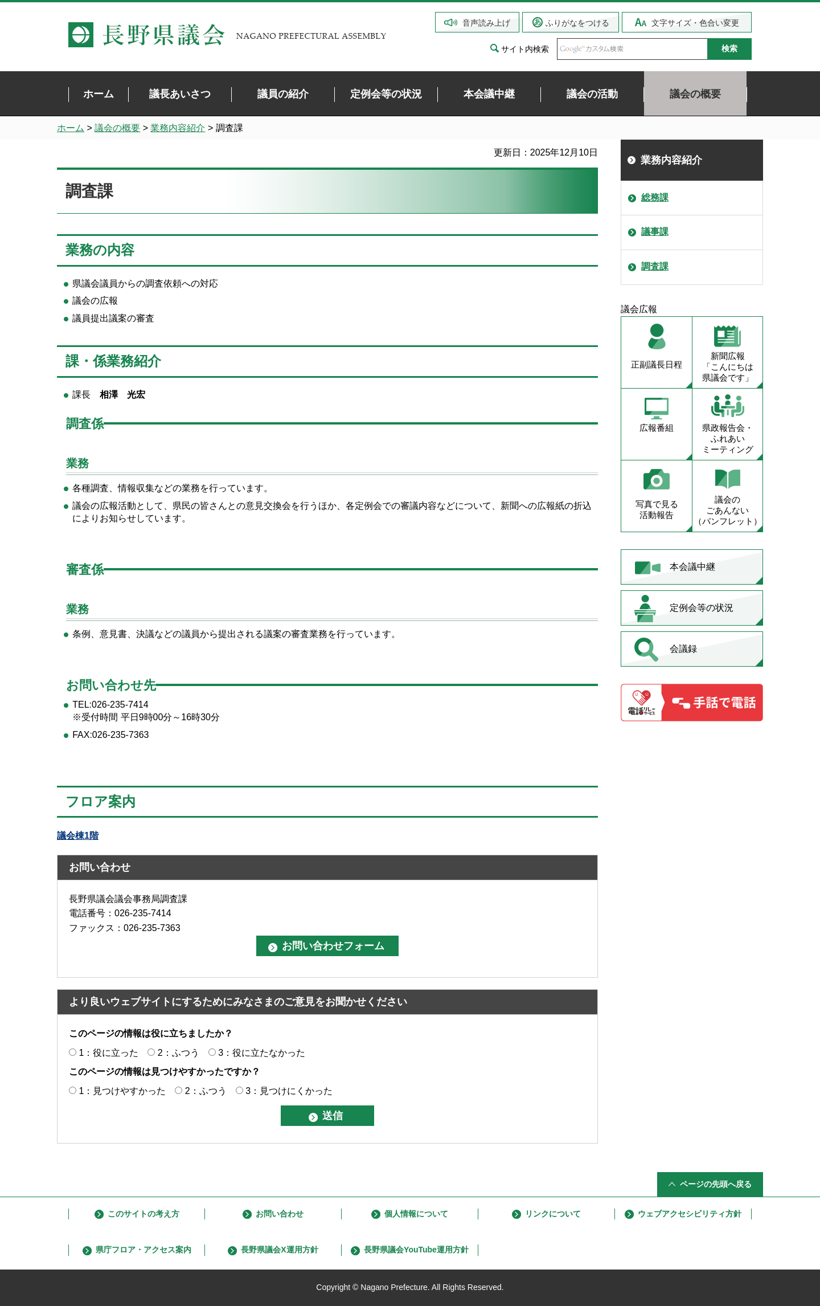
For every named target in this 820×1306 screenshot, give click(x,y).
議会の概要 (117, 128)
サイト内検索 (525, 49)
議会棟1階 (78, 835)
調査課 (655, 266)
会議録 (683, 649)
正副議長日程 (656, 364)
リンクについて (553, 1213)
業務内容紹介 (177, 128)
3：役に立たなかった (261, 1053)
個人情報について (416, 1213)
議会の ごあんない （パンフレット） (728, 510)
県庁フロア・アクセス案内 (143, 1249)
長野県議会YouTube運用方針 (416, 1249)
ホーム (70, 128)
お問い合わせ (280, 1213)
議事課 (655, 231)
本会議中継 (692, 567)
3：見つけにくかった (289, 1091)
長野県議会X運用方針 (279, 1249)
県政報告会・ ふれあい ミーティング (727, 438)
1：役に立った (108, 1053)
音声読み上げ (486, 22)
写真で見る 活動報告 (657, 509)
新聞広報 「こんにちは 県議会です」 (727, 366)
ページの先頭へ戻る (716, 1184)
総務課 (655, 197)
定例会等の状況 (701, 608)
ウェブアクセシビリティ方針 (689, 1213)
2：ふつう (178, 1053)
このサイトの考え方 (143, 1213)
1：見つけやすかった (122, 1091)
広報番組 (656, 427)
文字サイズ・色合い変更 (695, 22)
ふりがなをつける (577, 22)
